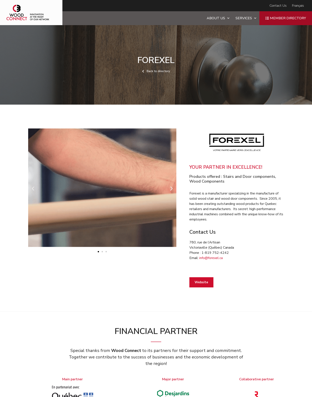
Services (246, 18)
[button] (33, 188)
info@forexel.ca (211, 258)
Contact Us (278, 5)
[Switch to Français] (298, 5)
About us (218, 18)
